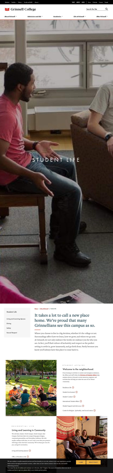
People (106, 2)
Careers (101, 2)
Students (7, 2)
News (89, 2)
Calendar (95, 2)
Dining (9, 323)
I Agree (81, 462)
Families (13, 2)
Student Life (12, 312)
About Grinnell (10, 16)
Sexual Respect (12, 333)
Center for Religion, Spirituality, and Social (78, 410)
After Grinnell (101, 16)
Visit (73, 2)
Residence (67, 387)
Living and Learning (20, 451)
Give (83, 2)
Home (36, 308)
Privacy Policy (93, 462)
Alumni (36, 2)
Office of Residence (19, 457)
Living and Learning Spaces (16, 319)
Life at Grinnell (79, 16)
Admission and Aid (34, 16)
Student (69, 392)
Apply (78, 2)
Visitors (19, 2)
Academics (57, 16)
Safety (9, 328)
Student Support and (72, 406)
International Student (71, 401)
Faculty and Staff (28, 2)
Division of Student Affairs (88, 375)
